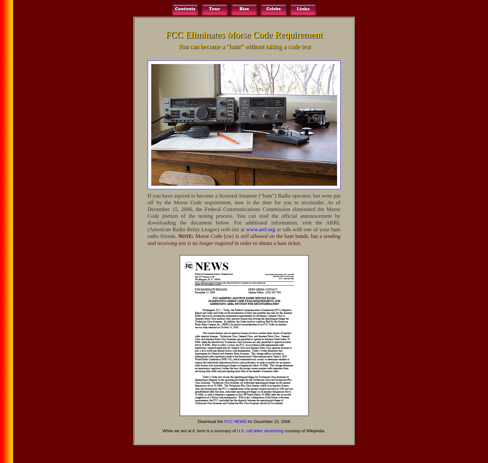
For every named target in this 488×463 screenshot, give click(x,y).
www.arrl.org (260, 229)
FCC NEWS (235, 421)
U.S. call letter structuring (260, 430)
